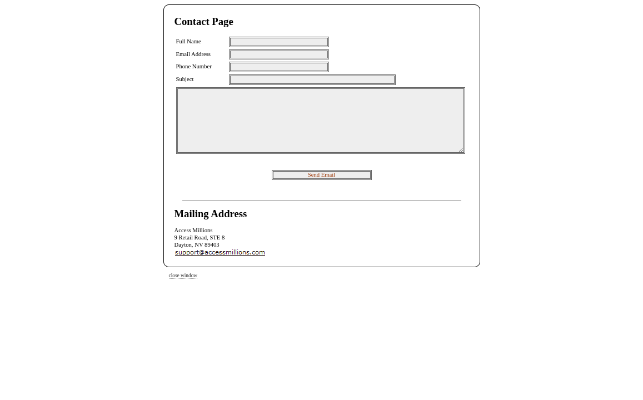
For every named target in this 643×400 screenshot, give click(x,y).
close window (183, 275)
